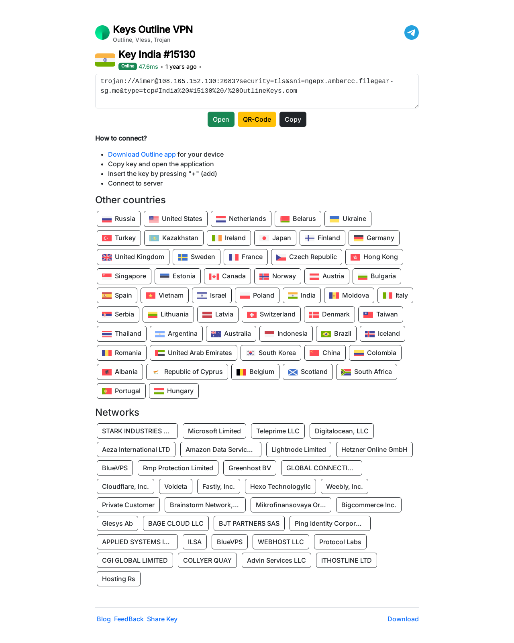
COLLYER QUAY (207, 560)
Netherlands (241, 219)
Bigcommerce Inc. (368, 505)
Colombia (375, 353)
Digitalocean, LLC (342, 431)
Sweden (196, 257)
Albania (120, 372)
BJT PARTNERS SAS (249, 523)
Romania (121, 353)
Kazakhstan (173, 238)
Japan (275, 238)
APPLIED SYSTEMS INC (137, 542)
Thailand (121, 334)
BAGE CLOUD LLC (176, 523)
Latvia (217, 315)
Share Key (162, 619)
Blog (104, 619)
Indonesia (286, 334)
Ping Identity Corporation (332, 523)
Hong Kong (374, 257)
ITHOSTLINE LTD (346, 560)
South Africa (366, 372)
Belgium (255, 372)
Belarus (298, 219)
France (246, 257)
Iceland (382, 334)
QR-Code (257, 119)
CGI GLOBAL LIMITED (135, 560)
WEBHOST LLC (281, 542)
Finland (322, 238)
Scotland (308, 372)
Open (221, 119)
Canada (227, 277)
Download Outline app (142, 154)
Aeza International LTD (136, 449)
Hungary (174, 391)
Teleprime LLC (278, 431)
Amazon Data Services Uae (223, 449)
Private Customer (128, 505)
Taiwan (380, 315)
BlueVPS (115, 468)
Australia (231, 334)
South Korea (271, 353)
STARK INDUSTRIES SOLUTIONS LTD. (139, 431)
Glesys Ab (117, 523)
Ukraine (348, 219)
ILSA (195, 542)
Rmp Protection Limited (178, 468)
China (325, 353)
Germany (374, 238)
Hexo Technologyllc (280, 486)
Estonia (178, 277)
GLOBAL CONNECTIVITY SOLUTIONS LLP (324, 468)
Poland (257, 295)
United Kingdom (133, 257)
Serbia (118, 315)
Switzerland (271, 315)
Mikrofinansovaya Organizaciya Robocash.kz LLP (293, 505)
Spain (117, 295)
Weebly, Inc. (344, 486)
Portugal (121, 391)
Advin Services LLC (276, 560)
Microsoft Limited (214, 431)
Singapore (124, 277)
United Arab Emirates (193, 353)
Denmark (329, 315)
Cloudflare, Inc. (125, 486)
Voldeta (175, 486)
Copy (293, 119)
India (302, 295)
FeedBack (129, 619)
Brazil (336, 334)
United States (175, 219)
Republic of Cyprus (187, 372)
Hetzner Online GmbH (374, 449)
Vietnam (165, 295)
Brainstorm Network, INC (207, 505)
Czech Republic (306, 257)
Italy (395, 295)
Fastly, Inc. (218, 486)
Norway (277, 277)
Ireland (229, 238)
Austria (327, 277)
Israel (211, 295)
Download (403, 619)
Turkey (119, 238)
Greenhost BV (249, 468)
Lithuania (168, 315)
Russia (118, 219)
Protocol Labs (340, 542)
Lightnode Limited (298, 449)
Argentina (176, 334)
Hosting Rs (118, 579)
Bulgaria (377, 277)
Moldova (349, 295)
